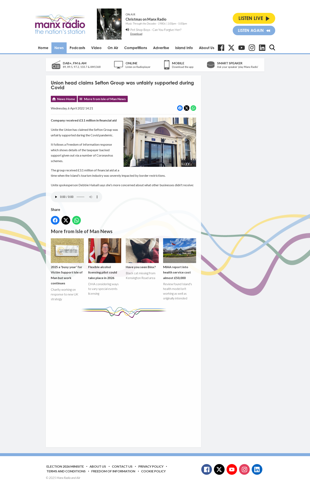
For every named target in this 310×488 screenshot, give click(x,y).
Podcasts (77, 48)
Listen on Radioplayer (138, 66)
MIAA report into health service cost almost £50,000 (179, 258)
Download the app (183, 66)
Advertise (161, 48)
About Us (206, 48)
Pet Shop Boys (140, 29)
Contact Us (122, 466)
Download (136, 33)
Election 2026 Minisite (65, 466)
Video (96, 48)
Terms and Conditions (66, 471)
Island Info (184, 48)
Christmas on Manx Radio (146, 19)
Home (43, 48)
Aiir (78, 477)
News (59, 48)
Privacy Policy (151, 466)
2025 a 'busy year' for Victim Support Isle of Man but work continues (67, 261)
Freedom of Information (113, 471)
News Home (66, 99)
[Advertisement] (125, 379)
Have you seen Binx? (142, 253)
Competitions (135, 48)
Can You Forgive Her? (166, 29)
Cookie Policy (153, 471)
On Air (113, 48)
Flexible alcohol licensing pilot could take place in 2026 (104, 258)
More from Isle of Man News (105, 99)
